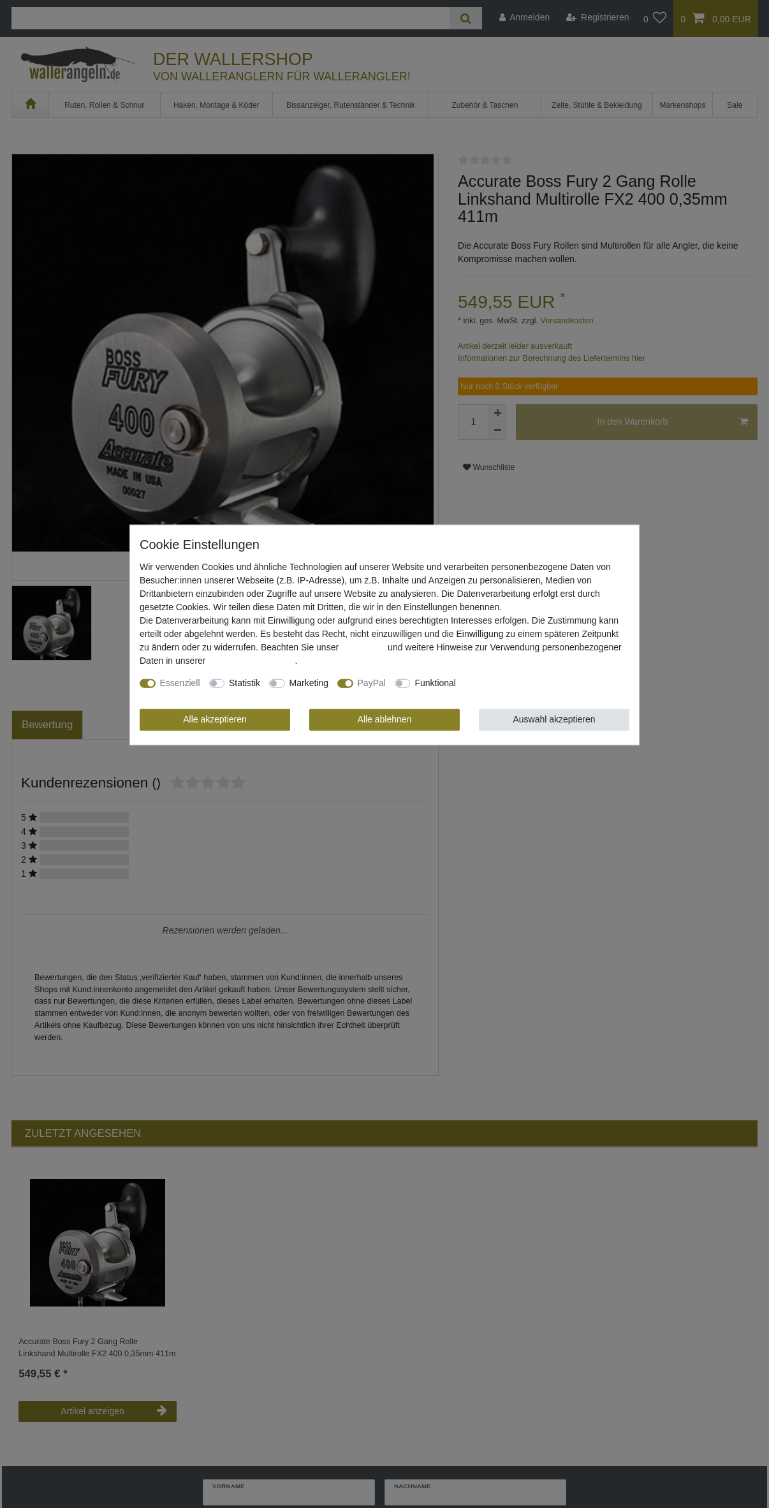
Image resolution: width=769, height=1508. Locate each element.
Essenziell (180, 683)
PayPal (372, 683)
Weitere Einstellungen (508, 683)
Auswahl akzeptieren (554, 719)
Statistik (244, 683)
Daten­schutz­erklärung (251, 660)
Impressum (363, 647)
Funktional (435, 683)
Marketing (308, 683)
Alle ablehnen (385, 719)
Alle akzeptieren (215, 719)
